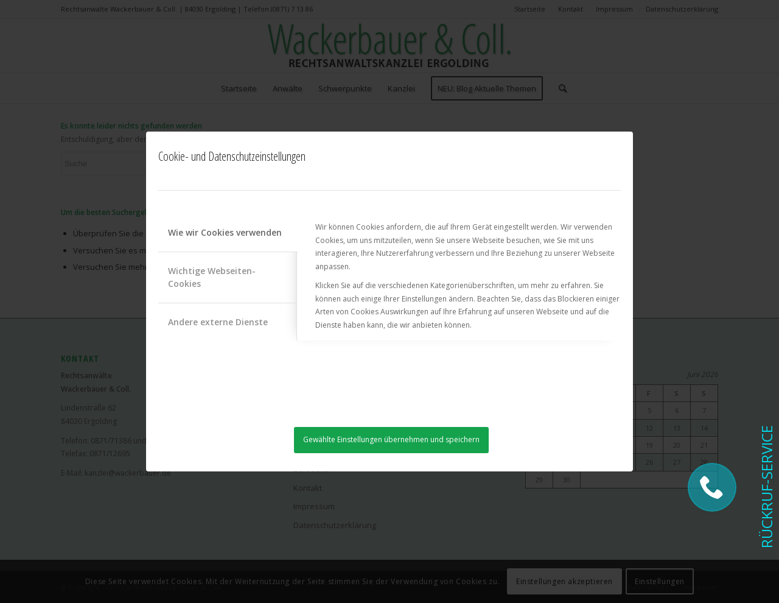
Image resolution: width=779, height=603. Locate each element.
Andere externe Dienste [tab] (218, 322)
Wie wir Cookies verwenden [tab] (225, 232)
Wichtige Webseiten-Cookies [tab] (212, 277)
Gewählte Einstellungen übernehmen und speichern (391, 439)
